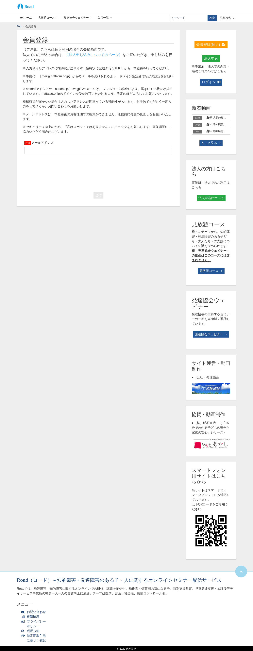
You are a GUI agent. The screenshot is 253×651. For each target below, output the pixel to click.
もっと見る (211, 143)
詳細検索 (227, 17)
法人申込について (211, 198)
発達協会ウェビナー (77, 17)
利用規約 (31, 631)
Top (19, 26)
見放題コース (47, 17)
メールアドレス (42, 142)
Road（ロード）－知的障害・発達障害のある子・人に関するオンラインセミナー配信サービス (119, 580)
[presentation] (98, 172)
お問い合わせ (34, 612)
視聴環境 (31, 616)
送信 (98, 195)
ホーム (26, 17)
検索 (212, 17)
